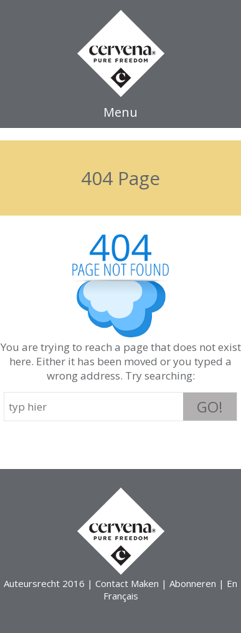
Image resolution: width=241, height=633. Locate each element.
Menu (120, 112)
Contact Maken (127, 583)
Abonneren (192, 583)
